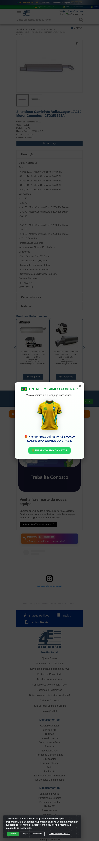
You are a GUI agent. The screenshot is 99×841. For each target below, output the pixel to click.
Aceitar (13, 834)
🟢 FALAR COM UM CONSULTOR (49, 450)
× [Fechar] (80, 386)
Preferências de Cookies (59, 834)
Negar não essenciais (32, 834)
